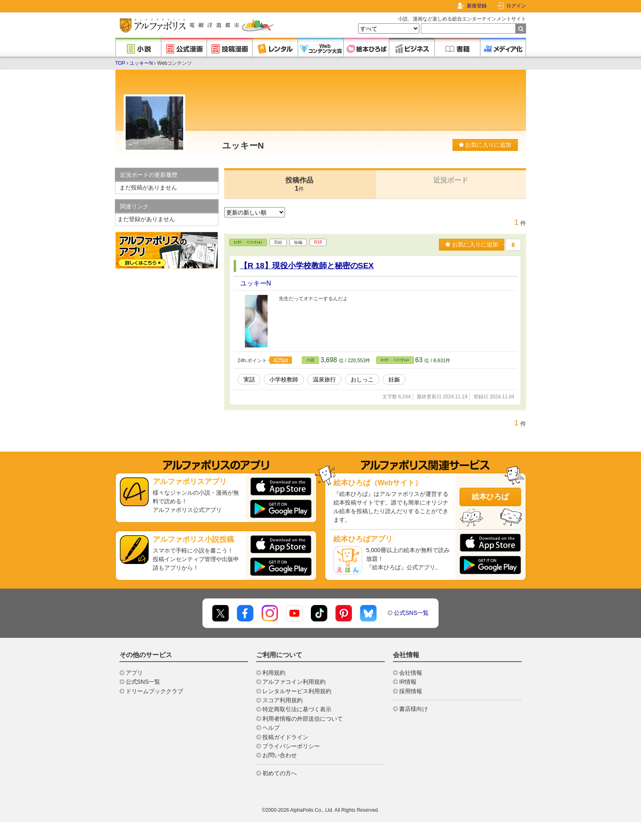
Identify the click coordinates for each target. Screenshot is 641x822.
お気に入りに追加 (485, 145)
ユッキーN (141, 63)
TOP (120, 63)
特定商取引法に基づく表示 (296, 709)
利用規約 (273, 672)
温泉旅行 (324, 379)
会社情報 (410, 672)
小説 (310, 360)
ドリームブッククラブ (154, 691)
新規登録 (477, 6)
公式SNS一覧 (411, 613)
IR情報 (407, 681)
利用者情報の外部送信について (302, 718)
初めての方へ (279, 773)
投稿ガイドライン (285, 737)
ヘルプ (271, 727)
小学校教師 (283, 379)
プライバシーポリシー (291, 746)
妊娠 (394, 379)
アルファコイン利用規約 (294, 681)
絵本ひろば (490, 497)
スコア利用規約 (282, 700)
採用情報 (410, 691)
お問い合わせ (279, 755)
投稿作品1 (299, 184)
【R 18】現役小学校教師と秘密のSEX (307, 265)
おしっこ (362, 379)
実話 (249, 379)
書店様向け (413, 709)
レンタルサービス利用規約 (296, 691)
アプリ (134, 672)
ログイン (516, 6)
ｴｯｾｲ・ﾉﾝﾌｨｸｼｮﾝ (248, 242)
